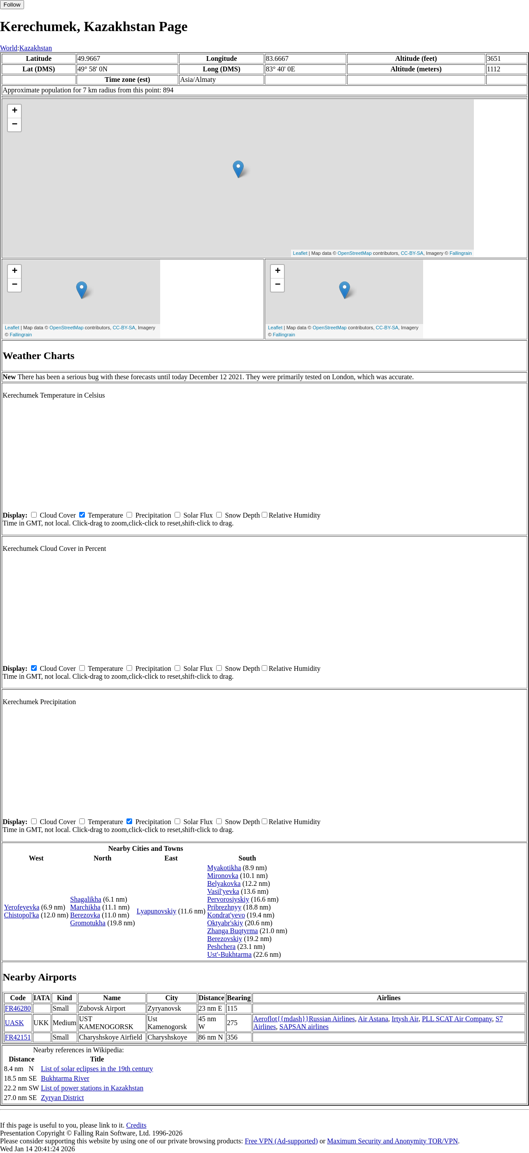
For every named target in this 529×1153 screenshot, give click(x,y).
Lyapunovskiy (156, 911)
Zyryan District (62, 1097)
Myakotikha (224, 867)
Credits (136, 1125)
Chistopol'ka (21, 915)
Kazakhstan (35, 48)
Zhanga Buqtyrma (232, 930)
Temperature (105, 515)
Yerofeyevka (21, 907)
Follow (12, 4)
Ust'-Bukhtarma (229, 954)
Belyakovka (224, 883)
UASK (14, 1022)
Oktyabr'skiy (225, 923)
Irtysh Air (405, 1019)
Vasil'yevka (223, 891)
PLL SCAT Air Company (457, 1019)
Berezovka (85, 915)
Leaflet (300, 253)
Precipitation (153, 515)
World (9, 48)
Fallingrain (461, 253)
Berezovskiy (224, 938)
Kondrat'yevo (226, 915)
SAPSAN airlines (304, 1026)
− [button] (15, 124)
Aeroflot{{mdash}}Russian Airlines (304, 1019)
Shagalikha (85, 899)
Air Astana (373, 1019)
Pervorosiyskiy (228, 899)
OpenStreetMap (355, 253)
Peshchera (221, 946)
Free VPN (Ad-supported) (281, 1141)
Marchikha (85, 907)
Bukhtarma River (65, 1078)
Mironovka (222, 875)
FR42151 (18, 1037)
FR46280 (18, 1008)
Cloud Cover (58, 515)
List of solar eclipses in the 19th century (97, 1068)
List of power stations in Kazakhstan (92, 1088)
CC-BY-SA (412, 253)
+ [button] (15, 111)
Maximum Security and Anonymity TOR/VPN (392, 1141)
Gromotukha (87, 923)
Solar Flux (198, 515)
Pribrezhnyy (224, 907)
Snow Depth (242, 515)
